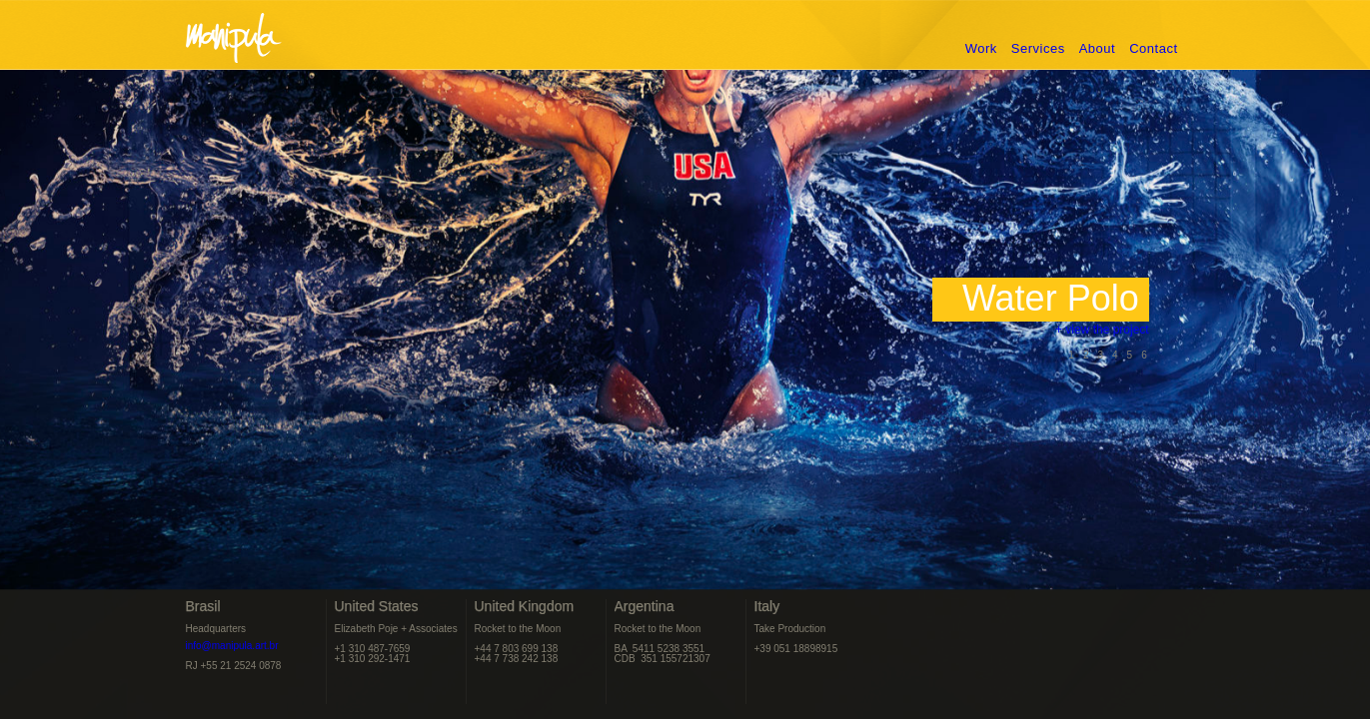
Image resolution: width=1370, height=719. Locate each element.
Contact (1153, 48)
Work (981, 48)
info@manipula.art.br (232, 645)
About (1097, 48)
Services (1038, 48)
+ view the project (1059, 334)
